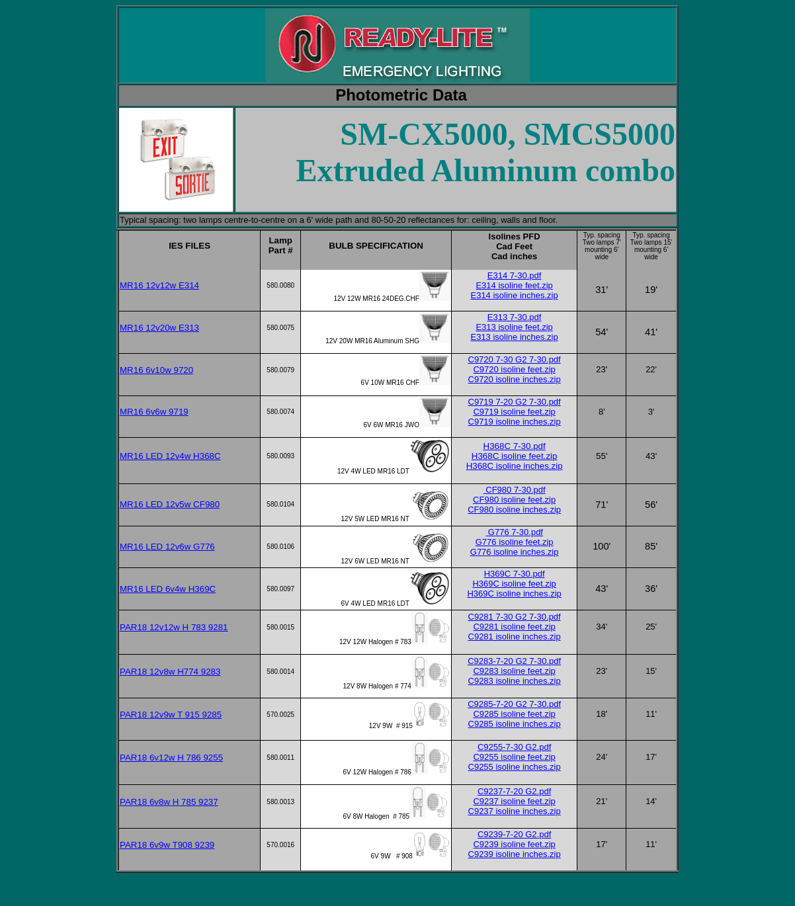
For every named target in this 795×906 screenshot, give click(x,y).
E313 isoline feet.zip (514, 327)
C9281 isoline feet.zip (514, 627)
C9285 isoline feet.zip (514, 714)
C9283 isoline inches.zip (514, 681)
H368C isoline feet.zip (515, 456)
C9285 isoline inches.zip (514, 724)
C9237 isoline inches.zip (514, 811)
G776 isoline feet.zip (515, 542)
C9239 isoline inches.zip (514, 854)
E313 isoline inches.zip (514, 337)
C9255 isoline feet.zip (514, 757)
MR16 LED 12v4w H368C (170, 456)
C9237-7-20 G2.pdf (514, 791)
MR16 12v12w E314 (159, 285)
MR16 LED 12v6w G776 (167, 547)
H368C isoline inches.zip (514, 466)
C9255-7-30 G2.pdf (514, 747)
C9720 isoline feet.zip (514, 369)
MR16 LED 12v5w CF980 (170, 504)
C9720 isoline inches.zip (514, 379)
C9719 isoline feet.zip (514, 412)
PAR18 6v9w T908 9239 (167, 845)
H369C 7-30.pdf (514, 574)
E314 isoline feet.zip (514, 285)
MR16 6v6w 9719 (154, 412)
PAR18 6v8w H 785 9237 (169, 802)
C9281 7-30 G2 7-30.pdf (514, 617)
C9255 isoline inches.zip (514, 767)
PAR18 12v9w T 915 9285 (171, 715)
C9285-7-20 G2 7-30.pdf (514, 704)
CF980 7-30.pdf (514, 490)
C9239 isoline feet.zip (514, 844)
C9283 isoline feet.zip (514, 671)
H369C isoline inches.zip (514, 593)
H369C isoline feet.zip (514, 584)
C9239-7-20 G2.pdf (514, 834)
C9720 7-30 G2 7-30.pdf (514, 359)
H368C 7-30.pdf (514, 446)
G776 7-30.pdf (514, 532)
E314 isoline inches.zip (514, 295)
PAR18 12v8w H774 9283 (170, 672)
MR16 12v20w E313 (159, 328)
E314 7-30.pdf (514, 275)
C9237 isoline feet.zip (514, 801)
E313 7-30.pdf (514, 317)
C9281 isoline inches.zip (514, 636)
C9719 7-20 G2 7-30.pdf (514, 402)
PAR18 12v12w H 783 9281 (174, 627)
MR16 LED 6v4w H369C (168, 589)
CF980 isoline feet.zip (514, 500)
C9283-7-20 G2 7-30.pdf (514, 661)
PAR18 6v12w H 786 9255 (171, 757)
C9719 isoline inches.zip (514, 422)
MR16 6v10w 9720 (156, 370)
